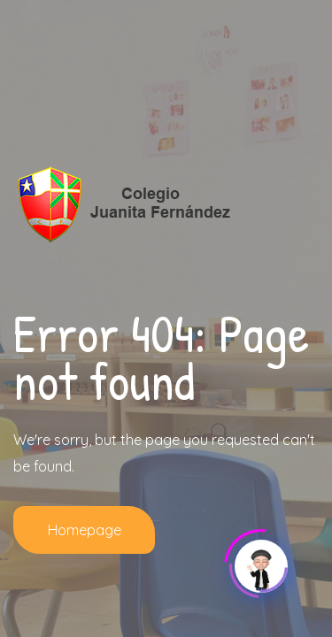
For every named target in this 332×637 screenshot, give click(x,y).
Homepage (84, 530)
